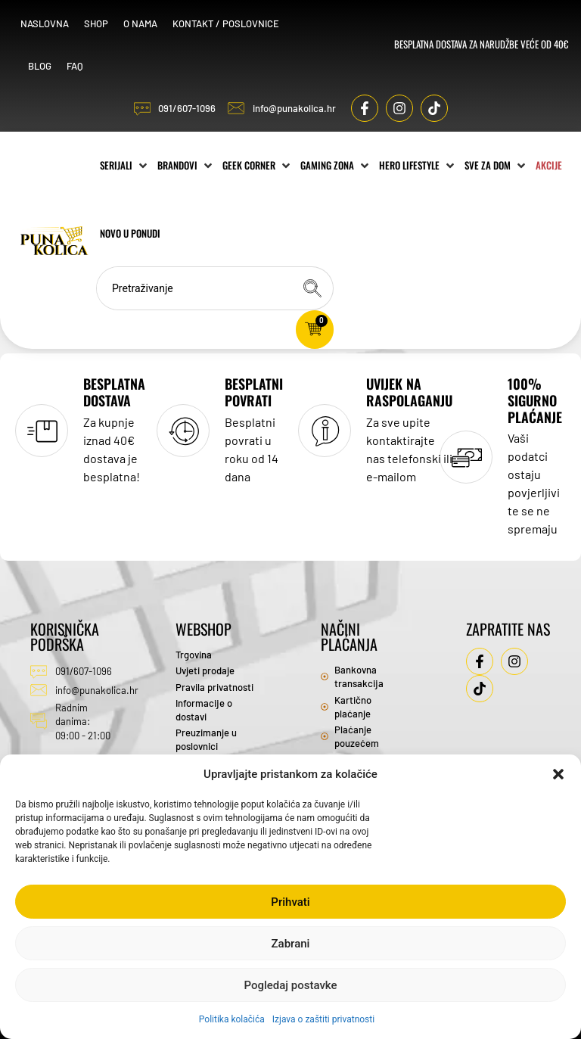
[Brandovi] (187, 161)
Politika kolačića (232, 1019)
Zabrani (291, 943)
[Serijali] (126, 161)
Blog (42, 64)
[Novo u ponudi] (166, 229)
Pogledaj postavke (290, 985)
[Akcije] (115, 229)
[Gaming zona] (337, 161)
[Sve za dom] (497, 161)
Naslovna (47, 21)
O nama (143, 21)
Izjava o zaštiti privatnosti (323, 1019)
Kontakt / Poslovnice (228, 21)
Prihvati (290, 902)
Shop (98, 21)
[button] (558, 774)
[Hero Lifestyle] (419, 161)
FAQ (77, 64)
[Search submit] (314, 283)
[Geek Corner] (259, 161)
